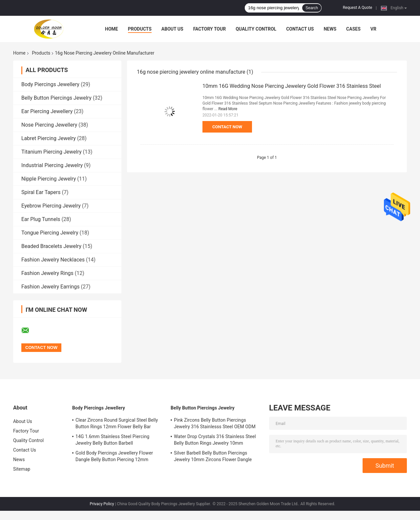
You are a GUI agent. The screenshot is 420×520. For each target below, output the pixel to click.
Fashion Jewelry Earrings (50, 287)
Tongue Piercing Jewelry (49, 233)
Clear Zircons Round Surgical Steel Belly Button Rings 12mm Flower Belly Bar (116, 423)
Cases (353, 29)
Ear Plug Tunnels (40, 219)
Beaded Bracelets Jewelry (51, 246)
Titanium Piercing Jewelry (51, 152)
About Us (172, 29)
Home (111, 29)
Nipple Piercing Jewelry (48, 179)
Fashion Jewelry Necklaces (53, 260)
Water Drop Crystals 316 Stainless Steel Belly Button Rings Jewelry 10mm (215, 440)
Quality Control (256, 29)
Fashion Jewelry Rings (47, 273)
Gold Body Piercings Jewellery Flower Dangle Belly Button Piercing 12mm (114, 456)
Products (140, 29)
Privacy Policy (102, 504)
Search (311, 8)
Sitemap (21, 469)
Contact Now (227, 126)
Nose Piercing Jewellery (49, 125)
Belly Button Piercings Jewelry (56, 98)
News (330, 29)
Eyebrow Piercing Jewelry (51, 206)
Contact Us (300, 29)
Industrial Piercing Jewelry (52, 165)
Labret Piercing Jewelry (48, 138)
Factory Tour (209, 29)
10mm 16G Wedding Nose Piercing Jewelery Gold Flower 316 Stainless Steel (291, 86)
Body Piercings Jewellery (50, 84)
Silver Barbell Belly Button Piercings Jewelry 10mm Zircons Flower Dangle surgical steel (213, 457)
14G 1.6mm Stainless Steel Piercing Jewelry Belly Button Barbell (112, 440)
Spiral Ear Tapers (40, 192)
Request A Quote (357, 7)
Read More (228, 109)
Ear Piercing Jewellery (47, 111)
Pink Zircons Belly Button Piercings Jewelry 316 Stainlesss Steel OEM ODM (215, 423)
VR (373, 29)
